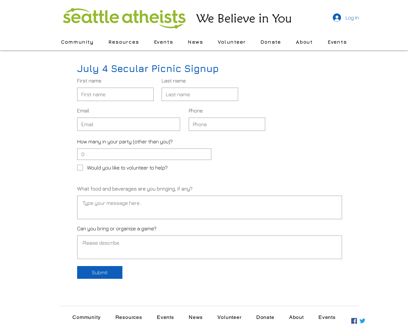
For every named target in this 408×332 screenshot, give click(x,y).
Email (83, 110)
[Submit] (99, 272)
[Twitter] (362, 321)
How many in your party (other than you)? (125, 141)
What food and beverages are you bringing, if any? (135, 188)
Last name (174, 80)
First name (89, 80)
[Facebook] (354, 321)
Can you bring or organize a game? (117, 228)
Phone (196, 110)
